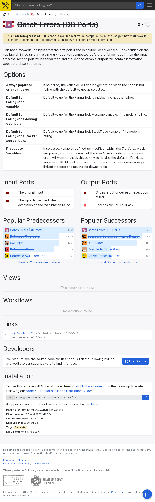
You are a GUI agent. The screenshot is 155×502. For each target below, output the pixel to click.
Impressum (10, 459)
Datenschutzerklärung (16, 463)
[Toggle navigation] (149, 5)
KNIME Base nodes (89, 386)
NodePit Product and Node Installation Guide (58, 391)
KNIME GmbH (118, 492)
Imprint (23, 459)
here (94, 404)
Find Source (135, 361)
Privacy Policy (40, 463)
